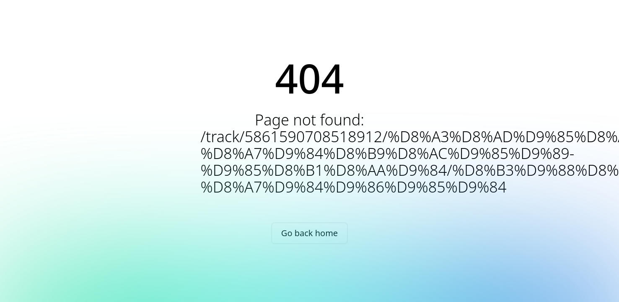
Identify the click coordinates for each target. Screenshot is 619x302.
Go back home (309, 233)
